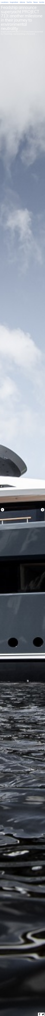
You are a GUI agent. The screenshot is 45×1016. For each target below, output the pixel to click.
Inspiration (14, 2)
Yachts (29, 2)
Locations (4, 2)
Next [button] (42, 509)
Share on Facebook (39, 1014)
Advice (22, 2)
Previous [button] (2, 509)
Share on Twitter (43, 1014)
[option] (22, 508)
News (35, 2)
